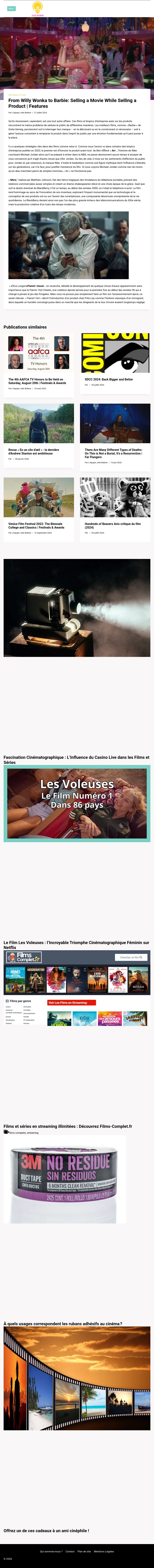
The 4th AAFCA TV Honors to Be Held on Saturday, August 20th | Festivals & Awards (37, 381)
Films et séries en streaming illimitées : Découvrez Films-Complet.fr (68, 1126)
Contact (70, 1551)
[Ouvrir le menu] (11, 8)
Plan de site (84, 1551)
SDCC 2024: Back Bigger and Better (109, 379)
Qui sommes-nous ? (51, 1551)
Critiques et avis (17, 95)
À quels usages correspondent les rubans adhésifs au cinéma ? (63, 1323)
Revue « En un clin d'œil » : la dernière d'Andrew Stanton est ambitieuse (33, 451)
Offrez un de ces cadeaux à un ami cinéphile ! (46, 1530)
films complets (17, 1132)
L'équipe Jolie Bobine (21, 112)
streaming (32, 1132)
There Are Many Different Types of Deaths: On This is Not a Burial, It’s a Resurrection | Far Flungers (113, 453)
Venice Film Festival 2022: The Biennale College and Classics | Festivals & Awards (36, 525)
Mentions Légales (104, 1551)
